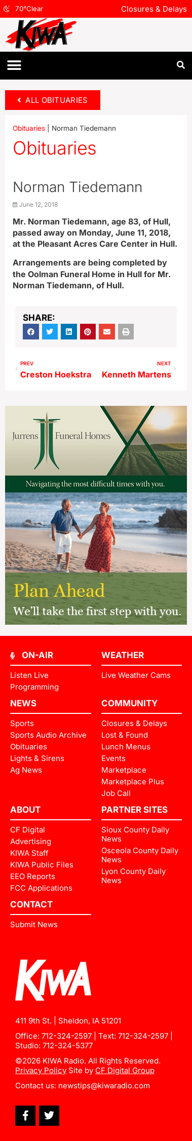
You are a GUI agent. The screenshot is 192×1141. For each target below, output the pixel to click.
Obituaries (29, 128)
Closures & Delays (154, 9)
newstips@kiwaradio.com (104, 1085)
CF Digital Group (125, 1070)
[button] (14, 65)
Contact (31, 904)
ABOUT (25, 810)
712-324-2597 (67, 1036)
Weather (122, 655)
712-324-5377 (68, 1045)
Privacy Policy (40, 1070)
